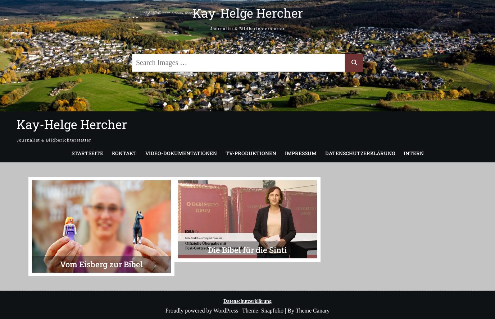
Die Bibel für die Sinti (247, 250)
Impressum (301, 153)
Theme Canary (313, 311)
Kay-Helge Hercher (247, 13)
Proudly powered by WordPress (202, 311)
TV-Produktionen (251, 153)
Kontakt (124, 153)
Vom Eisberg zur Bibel (101, 264)
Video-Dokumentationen (181, 153)
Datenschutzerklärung (360, 153)
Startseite (87, 153)
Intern (414, 153)
